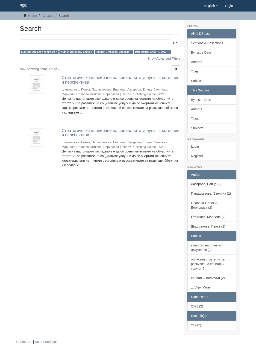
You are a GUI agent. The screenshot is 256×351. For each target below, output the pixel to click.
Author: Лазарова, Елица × (77, 51)
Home (32, 16)
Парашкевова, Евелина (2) (211, 193)
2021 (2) (197, 306)
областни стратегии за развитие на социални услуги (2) (208, 263)
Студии (48, 16)
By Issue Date (201, 52)
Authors (196, 62)
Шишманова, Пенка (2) (208, 226)
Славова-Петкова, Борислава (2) (204, 205)
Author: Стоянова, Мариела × (113, 51)
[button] (211, 6)
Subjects (197, 81)
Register (197, 156)
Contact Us (24, 342)
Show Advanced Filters (164, 58)
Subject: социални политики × (39, 51)
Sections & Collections (207, 43)
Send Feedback (46, 342)
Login (195, 146)
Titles (195, 71)
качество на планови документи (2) (206, 247)
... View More (200, 287)
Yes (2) (196, 325)
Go (175, 43)
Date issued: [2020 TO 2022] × (152, 51)
